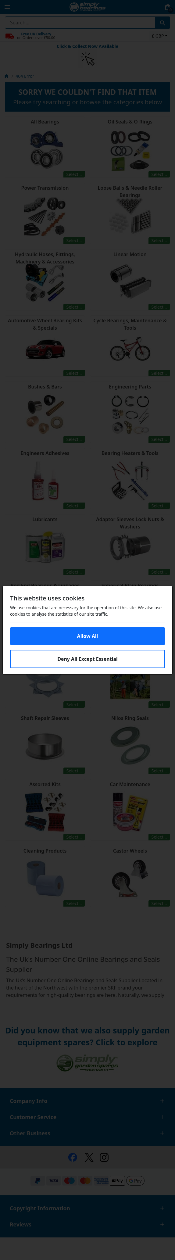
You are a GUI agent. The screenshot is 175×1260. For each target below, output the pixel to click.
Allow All (87, 636)
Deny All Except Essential (87, 659)
